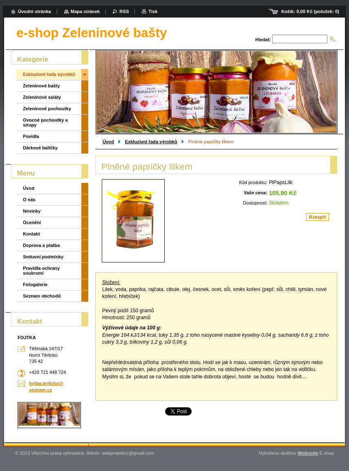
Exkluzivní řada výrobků (151, 141)
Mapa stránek (85, 11)
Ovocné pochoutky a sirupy (45, 122)
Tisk (152, 11)
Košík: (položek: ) (310, 11)
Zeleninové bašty (41, 85)
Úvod (108, 141)
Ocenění (32, 222)
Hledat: (263, 39)
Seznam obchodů (42, 295)
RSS (124, 11)
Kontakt (31, 233)
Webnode (308, 453)
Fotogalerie (35, 284)
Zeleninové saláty (42, 97)
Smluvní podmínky (43, 256)
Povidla (31, 136)
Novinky (32, 211)
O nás (29, 199)
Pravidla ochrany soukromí (41, 270)
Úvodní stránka (34, 11)
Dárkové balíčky (40, 147)
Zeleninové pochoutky (47, 108)
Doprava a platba (41, 245)
